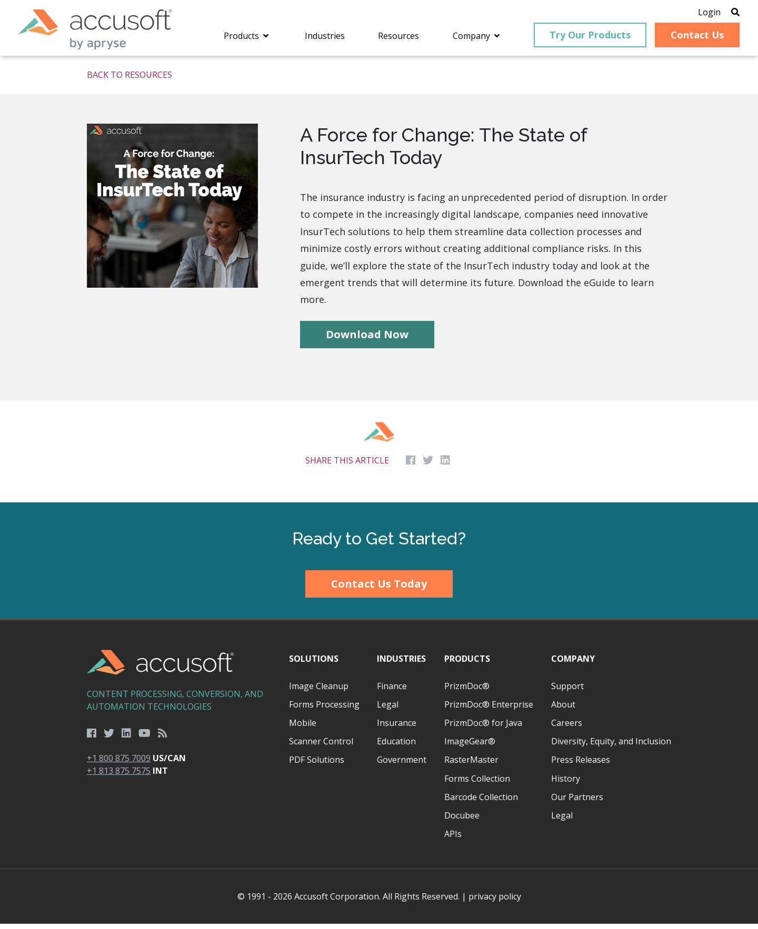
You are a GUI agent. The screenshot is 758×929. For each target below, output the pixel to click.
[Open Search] (722, 13)
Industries (401, 664)
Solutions (313, 664)
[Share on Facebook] (410, 466)
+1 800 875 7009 (119, 763)
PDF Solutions (316, 765)
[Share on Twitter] (428, 466)
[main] (379, 284)
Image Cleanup (318, 691)
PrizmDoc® (467, 691)
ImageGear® (469, 746)
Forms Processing (324, 709)
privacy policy (494, 901)
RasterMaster (471, 765)
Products (467, 664)
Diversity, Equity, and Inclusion (611, 746)
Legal (387, 709)
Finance (392, 691)
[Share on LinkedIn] (445, 466)
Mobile (302, 728)
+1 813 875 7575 (119, 776)
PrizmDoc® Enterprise (488, 709)
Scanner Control (321, 746)
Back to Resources (129, 80)
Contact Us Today (379, 589)
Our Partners (577, 802)
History (565, 784)
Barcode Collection (481, 802)
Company (573, 664)
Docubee (462, 820)
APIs (453, 839)
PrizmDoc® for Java (483, 728)
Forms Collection (477, 784)
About (563, 709)
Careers (566, 728)
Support (567, 691)
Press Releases (580, 765)
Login (696, 13)
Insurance (396, 728)
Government (401, 765)
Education (396, 746)
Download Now (367, 339)
